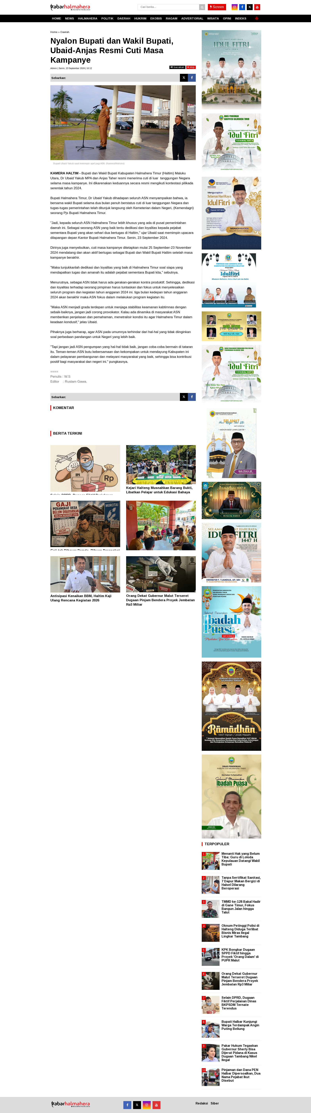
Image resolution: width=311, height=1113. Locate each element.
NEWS (69, 18)
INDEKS (240, 18)
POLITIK (107, 18)
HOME (56, 18)
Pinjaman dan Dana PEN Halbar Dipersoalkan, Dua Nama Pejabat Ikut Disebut (241, 1075)
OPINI (227, 18)
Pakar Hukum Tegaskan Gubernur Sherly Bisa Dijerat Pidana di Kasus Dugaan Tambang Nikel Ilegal (240, 1053)
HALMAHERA (87, 18)
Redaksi (202, 1103)
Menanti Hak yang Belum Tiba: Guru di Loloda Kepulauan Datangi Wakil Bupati (241, 859)
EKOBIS (156, 18)
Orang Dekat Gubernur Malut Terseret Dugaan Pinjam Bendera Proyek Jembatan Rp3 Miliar (160, 600)
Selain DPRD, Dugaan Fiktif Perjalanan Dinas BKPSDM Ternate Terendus (239, 1003)
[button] (257, 17)
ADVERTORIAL (192, 18)
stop (191, 67)
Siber (215, 1103)
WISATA (213, 18)
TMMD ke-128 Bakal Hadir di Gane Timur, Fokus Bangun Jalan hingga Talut (241, 907)
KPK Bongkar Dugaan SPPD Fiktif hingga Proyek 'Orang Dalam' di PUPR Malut (240, 955)
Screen (217, 7)
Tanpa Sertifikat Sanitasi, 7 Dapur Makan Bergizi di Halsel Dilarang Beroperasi (241, 883)
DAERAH (123, 18)
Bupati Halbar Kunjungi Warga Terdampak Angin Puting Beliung (240, 1025)
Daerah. (65, 32)
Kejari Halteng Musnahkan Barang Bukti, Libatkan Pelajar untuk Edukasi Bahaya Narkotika (159, 492)
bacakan (177, 67)
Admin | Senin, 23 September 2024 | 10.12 (71, 68)
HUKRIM (140, 18)
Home (53, 32)
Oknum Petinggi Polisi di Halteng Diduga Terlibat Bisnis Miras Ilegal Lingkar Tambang (240, 931)
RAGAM (171, 18)
